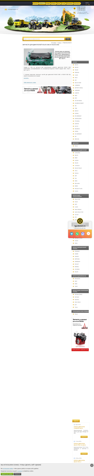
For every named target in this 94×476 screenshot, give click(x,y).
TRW (8, 108)
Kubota (8, 160)
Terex (8, 307)
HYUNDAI (9, 269)
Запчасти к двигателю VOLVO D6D (81, 281)
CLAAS (8, 75)
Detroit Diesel (10, 168)
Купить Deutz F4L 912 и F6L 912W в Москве (80, 93)
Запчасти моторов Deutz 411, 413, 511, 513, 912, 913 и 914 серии (80, 342)
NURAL (8, 131)
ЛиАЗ (8, 286)
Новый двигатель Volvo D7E (79, 140)
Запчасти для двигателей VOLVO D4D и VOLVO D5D (80, 300)
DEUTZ (8, 64)
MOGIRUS (9, 128)
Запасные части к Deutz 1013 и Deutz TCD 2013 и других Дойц (80, 321)
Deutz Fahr (9, 199)
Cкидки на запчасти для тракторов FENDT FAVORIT (80, 414)
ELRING (8, 113)
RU (89, 4)
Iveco (8, 170)
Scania (8, 191)
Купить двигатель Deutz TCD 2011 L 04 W (80, 368)
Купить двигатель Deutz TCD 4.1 (79, 109)
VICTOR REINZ (10, 100)
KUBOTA (9, 93)
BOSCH (8, 111)
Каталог (43, 456)
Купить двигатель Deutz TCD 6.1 (79, 78)
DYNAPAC (9, 251)
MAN (8, 181)
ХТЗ (8, 217)
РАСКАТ (9, 264)
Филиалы (44, 461)
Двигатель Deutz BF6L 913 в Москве (80, 124)
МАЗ (8, 95)
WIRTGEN (9, 259)
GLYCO (8, 126)
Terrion (8, 214)
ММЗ (8, 158)
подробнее (84, 54)
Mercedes (9, 183)
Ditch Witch (10, 302)
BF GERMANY (10, 116)
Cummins (9, 165)
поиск (68, 38)
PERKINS (9, 72)
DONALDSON (10, 118)
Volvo (8, 243)
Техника (43, 460)
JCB (7, 80)
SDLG (8, 77)
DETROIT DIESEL (11, 88)
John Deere (9, 219)
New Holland (10, 209)
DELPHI (8, 67)
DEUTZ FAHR (10, 82)
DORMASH (9, 261)
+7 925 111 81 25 (81, 7)
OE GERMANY (10, 134)
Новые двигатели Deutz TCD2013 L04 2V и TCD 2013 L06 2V (80, 174)
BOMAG (9, 266)
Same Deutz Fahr (11, 212)
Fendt (8, 201)
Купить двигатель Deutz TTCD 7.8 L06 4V (80, 61)
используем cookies (8, 468)
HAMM (8, 254)
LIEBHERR (9, 90)
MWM (8, 186)
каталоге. (26, 78)
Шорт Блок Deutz (79, 205)
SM (7, 105)
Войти (87, 3)
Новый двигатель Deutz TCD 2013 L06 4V (80, 190)
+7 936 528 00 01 (81, 8)
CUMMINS (9, 85)
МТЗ (8, 98)
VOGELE (9, 256)
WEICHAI (9, 139)
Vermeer (9, 297)
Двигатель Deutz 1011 (80, 397)
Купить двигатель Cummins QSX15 (79, 44)
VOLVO (8, 70)
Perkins (8, 173)
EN (86, 4)
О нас (29, 461)
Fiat (8, 178)
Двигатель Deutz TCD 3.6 (81, 383)
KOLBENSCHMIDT (11, 103)
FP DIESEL (9, 121)
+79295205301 (77, 233)
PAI (7, 136)
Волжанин (9, 278)
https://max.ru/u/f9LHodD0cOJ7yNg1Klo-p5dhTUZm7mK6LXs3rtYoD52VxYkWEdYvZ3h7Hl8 (82, 233)
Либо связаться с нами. (30, 82)
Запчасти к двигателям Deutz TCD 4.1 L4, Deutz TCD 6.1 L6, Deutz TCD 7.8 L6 (80, 258)
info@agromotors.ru (13, 9)
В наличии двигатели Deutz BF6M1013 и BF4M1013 (81, 156)
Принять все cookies (7, 474)
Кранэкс (9, 299)
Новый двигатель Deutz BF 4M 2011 (79, 241)
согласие (19, 471)
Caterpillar (9, 152)
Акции (43, 458)
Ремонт (29, 460)
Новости (59, 42)
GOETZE (9, 123)
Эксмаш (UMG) (10, 294)
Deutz (8, 146)
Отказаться (17, 474)
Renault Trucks (10, 188)
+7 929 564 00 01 (81, 10)
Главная (54, 42)
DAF (8, 175)
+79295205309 (71, 233)
